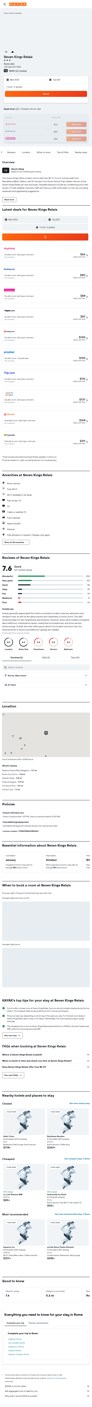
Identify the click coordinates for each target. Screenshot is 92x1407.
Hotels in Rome (14, 1350)
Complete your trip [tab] (15, 1323)
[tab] (16, 657)
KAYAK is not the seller (47, 1386)
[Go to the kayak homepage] (17, 4)
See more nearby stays (79, 1103)
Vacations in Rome (16, 1346)
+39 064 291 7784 (12, 66)
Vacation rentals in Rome (18, 1354)
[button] (5, 4)
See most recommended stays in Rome (72, 1214)
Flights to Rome (15, 1339)
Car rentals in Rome (16, 1343)
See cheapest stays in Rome (77, 1158)
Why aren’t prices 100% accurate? (47, 1396)
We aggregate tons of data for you (47, 1391)
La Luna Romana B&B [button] (12, 1194)
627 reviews (21, 70)
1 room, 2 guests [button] (14, 86)
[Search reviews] (48, 667)
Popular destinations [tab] (38, 1323)
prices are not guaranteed (56, 1378)
